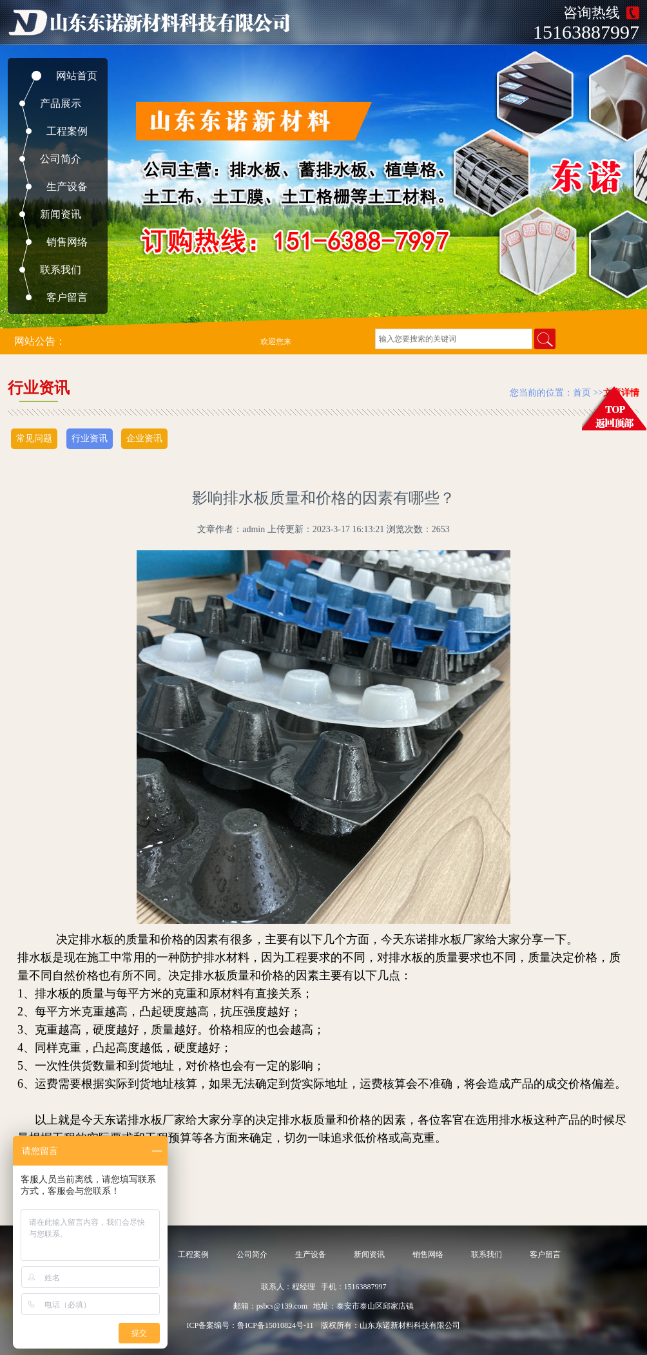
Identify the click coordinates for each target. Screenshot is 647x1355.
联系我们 (60, 269)
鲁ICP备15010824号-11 (275, 1325)
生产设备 (67, 186)
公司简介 (60, 158)
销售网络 (67, 241)
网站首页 (76, 75)
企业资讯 (144, 438)
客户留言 (67, 297)
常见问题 (34, 438)
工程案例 (67, 131)
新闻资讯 (60, 214)
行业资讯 (90, 438)
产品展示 (60, 103)
